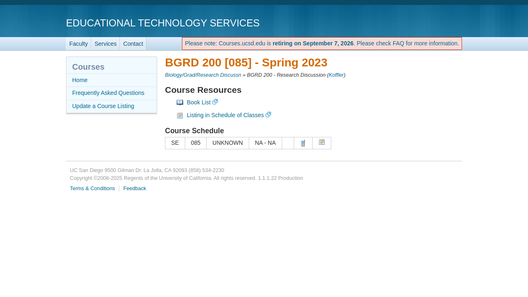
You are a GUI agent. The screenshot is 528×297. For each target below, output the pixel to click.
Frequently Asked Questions (108, 93)
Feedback (134, 188)
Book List (199, 102)
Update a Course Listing (103, 106)
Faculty (78, 43)
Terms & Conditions (92, 188)
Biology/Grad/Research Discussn (203, 75)
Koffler (336, 75)
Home (79, 80)
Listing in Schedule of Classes (225, 115)
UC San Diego (415, 22)
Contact (133, 43)
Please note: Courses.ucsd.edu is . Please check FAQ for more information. (322, 43)
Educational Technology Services (162, 22)
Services (105, 43)
